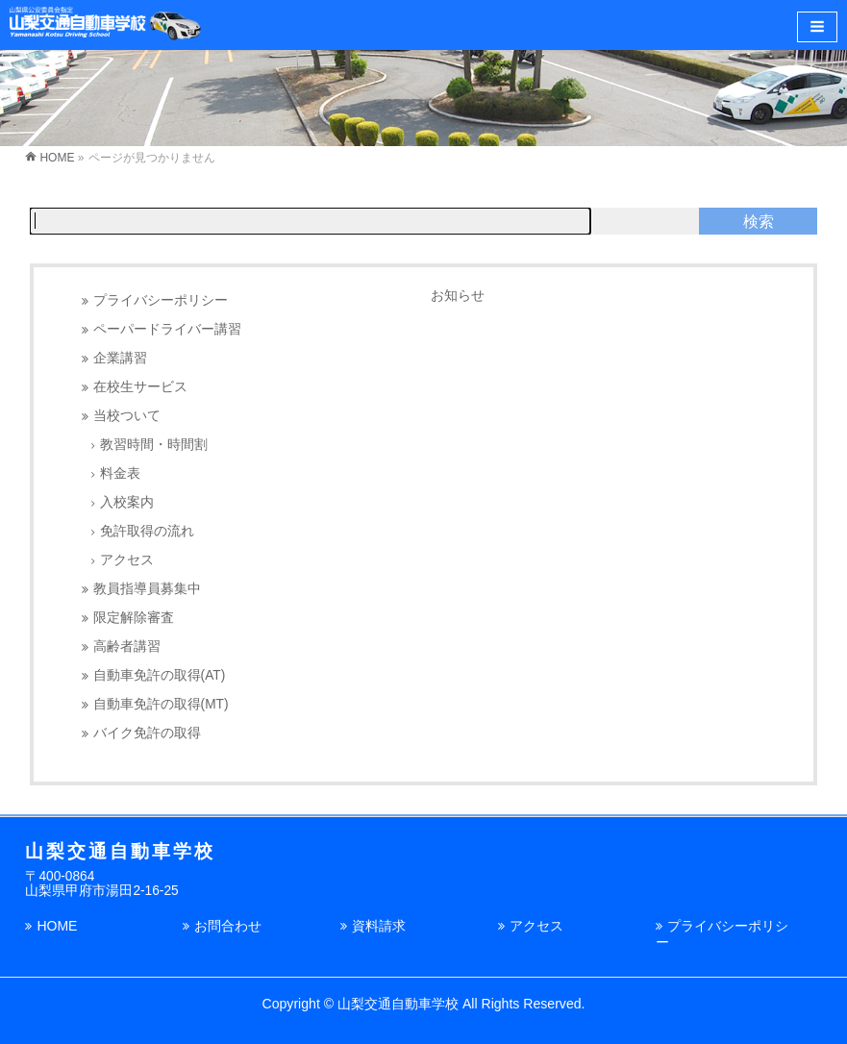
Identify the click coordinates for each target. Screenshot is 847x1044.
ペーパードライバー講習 (167, 329)
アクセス (127, 560)
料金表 (120, 473)
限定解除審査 (133, 617)
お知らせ (458, 295)
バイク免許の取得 (147, 733)
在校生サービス (140, 387)
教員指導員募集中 (147, 589)
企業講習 (120, 358)
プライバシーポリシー (160, 300)
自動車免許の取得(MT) (161, 704)
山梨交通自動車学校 (398, 1003)
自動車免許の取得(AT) (159, 675)
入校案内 (127, 502)
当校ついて (127, 416)
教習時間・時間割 (154, 444)
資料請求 (379, 925)
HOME (57, 925)
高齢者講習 (127, 646)
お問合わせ (228, 925)
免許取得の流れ (147, 531)
